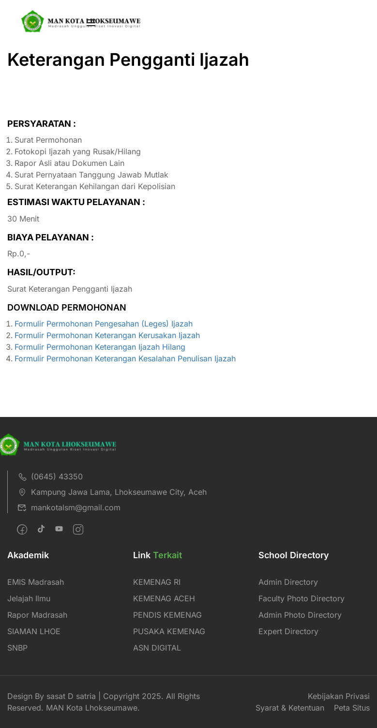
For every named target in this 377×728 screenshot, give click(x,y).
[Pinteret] (59, 529)
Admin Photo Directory (300, 615)
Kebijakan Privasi (339, 696)
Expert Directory (288, 631)
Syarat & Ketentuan (290, 708)
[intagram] (78, 529)
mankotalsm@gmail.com (69, 507)
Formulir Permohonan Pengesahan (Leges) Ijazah (104, 323)
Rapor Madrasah (37, 615)
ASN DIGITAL (157, 648)
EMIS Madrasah (35, 582)
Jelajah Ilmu (28, 598)
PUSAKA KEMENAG (169, 631)
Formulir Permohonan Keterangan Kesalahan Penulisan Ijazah (125, 358)
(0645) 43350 (50, 476)
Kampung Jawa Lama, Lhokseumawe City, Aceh (112, 492)
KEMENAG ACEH (164, 598)
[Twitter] (41, 529)
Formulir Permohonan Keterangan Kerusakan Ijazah (107, 335)
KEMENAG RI (157, 582)
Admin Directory (288, 582)
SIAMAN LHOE (33, 631)
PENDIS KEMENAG (167, 615)
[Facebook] (22, 529)
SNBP (17, 648)
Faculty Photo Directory (301, 598)
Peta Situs (352, 708)
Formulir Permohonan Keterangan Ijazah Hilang (100, 347)
